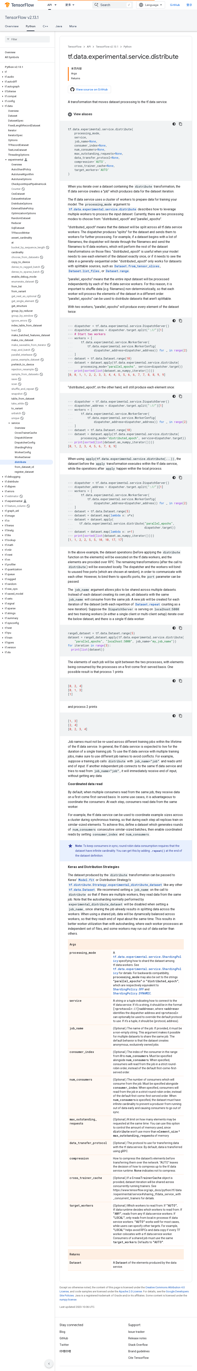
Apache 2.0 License (130, 1291)
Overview (12, 26)
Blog (62, 1331)
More (73, 26)
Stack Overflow (138, 1344)
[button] (26, 72)
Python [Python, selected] (30, 26)
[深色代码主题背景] (174, 124)
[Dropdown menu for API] (57, 5)
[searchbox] (27, 39)
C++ (45, 26)
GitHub (175, 5)
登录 (189, 5)
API (89, 46)
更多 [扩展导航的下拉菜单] (68, 5)
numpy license (68, 1299)
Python (128, 46)
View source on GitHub (89, 89)
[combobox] (112, 5)
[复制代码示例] (180, 124)
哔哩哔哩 (65, 1351)
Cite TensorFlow (138, 1357)
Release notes (137, 1338)
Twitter (64, 1344)
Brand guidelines (139, 1351)
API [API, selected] (49, 5)
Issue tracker (136, 1331)
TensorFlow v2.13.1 (22, 17)
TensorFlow (75, 46)
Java (59, 26)
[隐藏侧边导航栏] (49, 1364)
